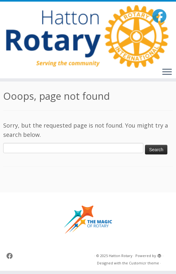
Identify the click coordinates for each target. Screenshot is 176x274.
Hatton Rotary (120, 255)
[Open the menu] (167, 72)
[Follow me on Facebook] (161, 16)
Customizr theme (144, 263)
